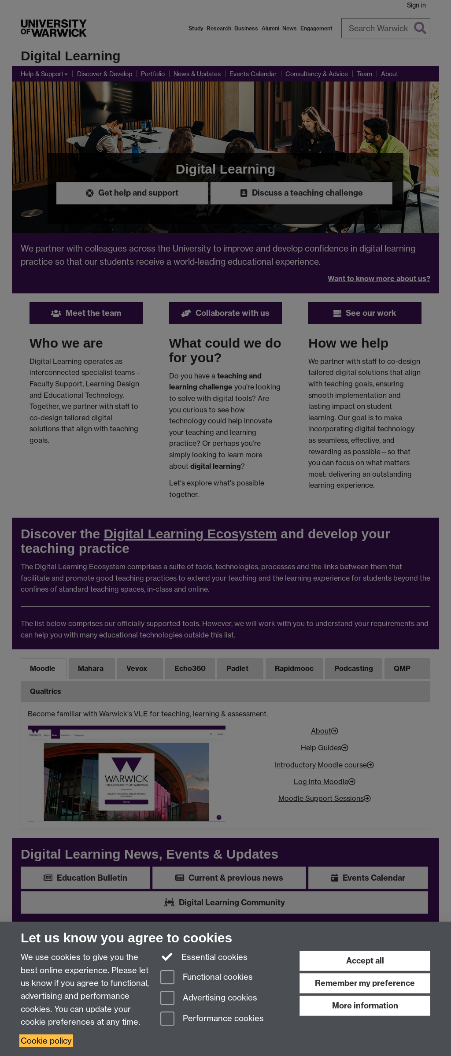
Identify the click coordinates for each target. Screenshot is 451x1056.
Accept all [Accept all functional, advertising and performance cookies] (365, 961)
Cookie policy (46, 1041)
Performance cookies (212, 1019)
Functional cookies (206, 978)
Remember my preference (365, 983)
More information (365, 1005)
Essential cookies (204, 956)
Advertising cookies (208, 998)
